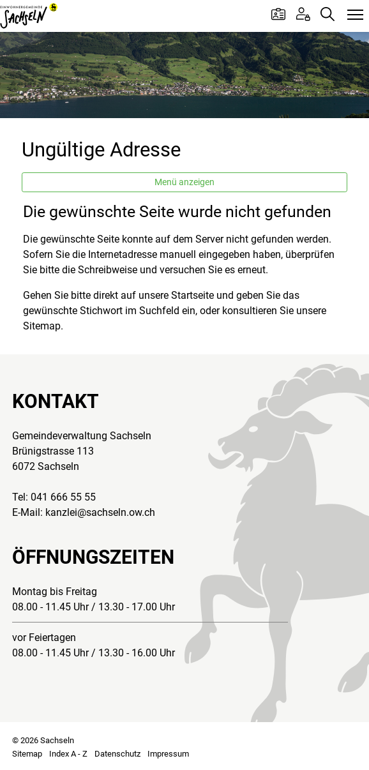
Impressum (168, 754)
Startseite (192, 295)
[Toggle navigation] (355, 15)
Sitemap (27, 754)
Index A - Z (68, 754)
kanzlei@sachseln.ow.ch (100, 512)
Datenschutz (117, 754)
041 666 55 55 (63, 497)
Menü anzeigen (184, 182)
